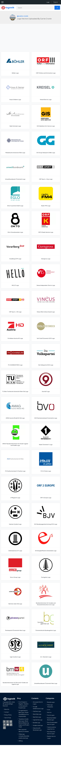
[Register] (55, 2)
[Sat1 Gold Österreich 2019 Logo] (45, 329)
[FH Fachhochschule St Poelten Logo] (15, 462)
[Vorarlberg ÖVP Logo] (15, 250)
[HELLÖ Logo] (15, 276)
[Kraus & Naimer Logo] (15, 90)
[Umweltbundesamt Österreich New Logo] (45, 674)
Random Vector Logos (51, 737)
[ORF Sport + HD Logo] (15, 303)
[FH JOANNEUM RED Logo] (15, 356)
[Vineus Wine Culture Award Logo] (45, 303)
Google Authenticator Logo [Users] (38, 707)
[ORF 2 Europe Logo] (45, 488)
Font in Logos (50, 715)
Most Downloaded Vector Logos (52, 723)
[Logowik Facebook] (4, 721)
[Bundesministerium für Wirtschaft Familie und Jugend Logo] (15, 674)
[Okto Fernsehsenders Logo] (15, 223)
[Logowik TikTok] (11, 724)
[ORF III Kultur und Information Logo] (45, 64)
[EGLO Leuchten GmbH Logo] (15, 196)
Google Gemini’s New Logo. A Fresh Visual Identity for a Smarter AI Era (24, 713)
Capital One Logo (37, 719)
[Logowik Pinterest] (4, 724)
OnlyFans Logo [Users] (37, 711)
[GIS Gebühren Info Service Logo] (45, 117)
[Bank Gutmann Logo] (15, 117)
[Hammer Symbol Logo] (15, 515)
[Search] (35, 8)
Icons (48, 709)
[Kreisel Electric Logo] (45, 90)
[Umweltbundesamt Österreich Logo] (15, 170)
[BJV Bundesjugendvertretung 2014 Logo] (45, 515)
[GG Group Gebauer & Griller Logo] (45, 143)
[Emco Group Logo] (15, 568)
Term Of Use (7, 717)
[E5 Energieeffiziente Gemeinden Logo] (45, 541)
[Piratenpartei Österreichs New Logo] (15, 621)
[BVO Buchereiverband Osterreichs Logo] (45, 409)
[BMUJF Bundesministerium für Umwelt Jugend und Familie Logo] (15, 435)
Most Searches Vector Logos (51, 732)
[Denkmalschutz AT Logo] (15, 541)
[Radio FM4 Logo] (45, 196)
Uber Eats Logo (37, 717)
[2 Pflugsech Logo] (15, 488)
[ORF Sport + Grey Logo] (45, 170)
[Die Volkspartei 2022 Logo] (45, 356)
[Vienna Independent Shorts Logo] (45, 276)
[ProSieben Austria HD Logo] (15, 329)
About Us (6, 709)
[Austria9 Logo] (45, 382)
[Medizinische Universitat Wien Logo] (15, 143)
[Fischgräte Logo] (45, 568)
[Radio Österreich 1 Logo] (45, 435)
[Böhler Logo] (15, 64)
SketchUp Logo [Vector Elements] (37, 714)
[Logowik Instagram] (10, 721)
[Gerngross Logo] (45, 250)
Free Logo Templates (50, 705)
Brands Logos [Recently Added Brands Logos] (51, 702)
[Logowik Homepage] (7, 7)
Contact (6, 712)
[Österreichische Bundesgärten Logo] (45, 621)
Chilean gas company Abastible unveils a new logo (24, 736)
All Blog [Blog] (21, 741)
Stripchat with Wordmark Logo (37, 729)
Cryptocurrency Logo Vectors (51, 728)
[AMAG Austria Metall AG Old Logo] (15, 409)
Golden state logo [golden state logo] (38, 725)
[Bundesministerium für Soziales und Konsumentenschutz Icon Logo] (45, 595)
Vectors (49, 712)
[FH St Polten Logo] (45, 462)
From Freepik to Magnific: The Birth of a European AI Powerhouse (23, 705)
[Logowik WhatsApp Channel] (4, 727)
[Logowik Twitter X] (7, 721)
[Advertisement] (30, 40)
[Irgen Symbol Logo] (15, 648)
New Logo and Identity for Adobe (24, 730)
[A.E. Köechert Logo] (45, 648)
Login (48, 2)
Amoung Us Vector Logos (38, 703)
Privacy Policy (8, 715)
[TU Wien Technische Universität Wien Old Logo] (15, 382)
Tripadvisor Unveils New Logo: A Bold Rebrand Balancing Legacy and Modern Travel (24, 723)
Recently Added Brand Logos (51, 718)
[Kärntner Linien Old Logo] (15, 595)
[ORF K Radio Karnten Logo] (45, 223)
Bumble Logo (36, 722)
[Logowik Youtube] (7, 724)
